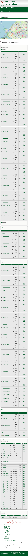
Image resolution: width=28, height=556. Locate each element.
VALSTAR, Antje (5, 317)
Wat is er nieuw (7, 526)
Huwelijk (14, 443)
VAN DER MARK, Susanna (6, 256)
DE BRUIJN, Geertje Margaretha (6, 74)
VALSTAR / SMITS (5, 477)
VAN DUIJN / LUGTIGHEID (4, 506)
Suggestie (6, 17)
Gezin (6, 443)
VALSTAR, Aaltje (5, 138)
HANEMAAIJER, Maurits (6, 101)
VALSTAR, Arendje (5, 141)
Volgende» (4, 49)
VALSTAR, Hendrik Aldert (6, 205)
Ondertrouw (14, 515)
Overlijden (15, 264)
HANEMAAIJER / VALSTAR (5, 453)
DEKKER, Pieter (5, 87)
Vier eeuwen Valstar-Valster (10, 2)
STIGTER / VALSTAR (5, 465)
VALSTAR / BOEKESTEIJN (5, 467)
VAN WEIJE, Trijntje (6, 398)
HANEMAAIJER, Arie (6, 94)
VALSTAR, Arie (5, 148)
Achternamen (6, 537)
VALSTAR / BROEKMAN (4, 469)
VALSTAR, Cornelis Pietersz (6, 425)
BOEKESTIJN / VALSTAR (5, 449)
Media (8, 7)
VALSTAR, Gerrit (5, 188)
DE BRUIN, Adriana (6, 77)
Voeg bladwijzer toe (7, 11)
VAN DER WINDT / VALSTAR (5, 502)
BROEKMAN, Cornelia (6, 67)
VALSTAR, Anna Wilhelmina (7, 310)
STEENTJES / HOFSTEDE (4, 463)
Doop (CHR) (15, 230)
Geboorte (15, 51)
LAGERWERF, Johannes (6, 114)
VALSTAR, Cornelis (5, 165)
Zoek (3, 7)
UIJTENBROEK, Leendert (6, 418)
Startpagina (3, 9)
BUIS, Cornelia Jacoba (6, 270)
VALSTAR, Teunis (5, 371)
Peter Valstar (14, 554)
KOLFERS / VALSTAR (6, 455)
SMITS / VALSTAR (5, 461)
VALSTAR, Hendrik (5, 195)
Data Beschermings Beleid (19, 554)
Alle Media (7, 531)
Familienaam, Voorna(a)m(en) (7, 51)
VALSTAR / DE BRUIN (6, 473)
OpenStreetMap (22, 38)
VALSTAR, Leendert (6, 215)
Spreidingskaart (6, 538)
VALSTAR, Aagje (5, 131)
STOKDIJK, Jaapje (5, 246)
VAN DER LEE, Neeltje (6, 253)
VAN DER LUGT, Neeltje (6, 388)
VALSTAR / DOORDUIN (6, 475)
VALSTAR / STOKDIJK (6, 479)
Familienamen (7, 528)
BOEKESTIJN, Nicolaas (6, 60)
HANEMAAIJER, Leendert (6, 280)
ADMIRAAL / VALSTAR (6, 447)
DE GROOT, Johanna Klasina (7, 273)
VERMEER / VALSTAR (6, 508)
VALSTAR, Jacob (5, 428)
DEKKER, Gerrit (5, 84)
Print (2, 11)
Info (13, 7)
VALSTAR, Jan (5, 212)
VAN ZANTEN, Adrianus (6, 401)
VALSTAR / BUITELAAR (4, 471)
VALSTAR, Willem (5, 381)
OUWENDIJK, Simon (6, 243)
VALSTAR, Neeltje (5, 364)
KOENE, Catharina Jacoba (6, 104)
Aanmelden (14, 9)
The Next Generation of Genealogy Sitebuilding (14, 553)
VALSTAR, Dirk (5, 175)
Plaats (2, 17)
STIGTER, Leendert (6, 124)
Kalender (6, 530)
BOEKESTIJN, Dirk (5, 57)
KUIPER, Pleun (5, 111)
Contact (5, 536)
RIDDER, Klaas (5, 121)
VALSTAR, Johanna (6, 354)
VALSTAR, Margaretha (6, 361)
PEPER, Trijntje (5, 290)
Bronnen (6, 532)
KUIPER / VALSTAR (5, 457)
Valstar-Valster (24, 54)
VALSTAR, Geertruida (6, 185)
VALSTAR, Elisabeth (6, 344)
